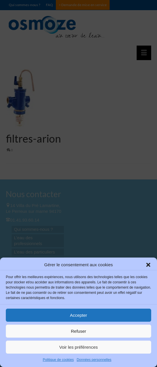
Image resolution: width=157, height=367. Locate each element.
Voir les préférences (78, 347)
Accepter (78, 315)
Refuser (78, 331)
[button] (148, 265)
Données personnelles (94, 360)
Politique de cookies (58, 360)
